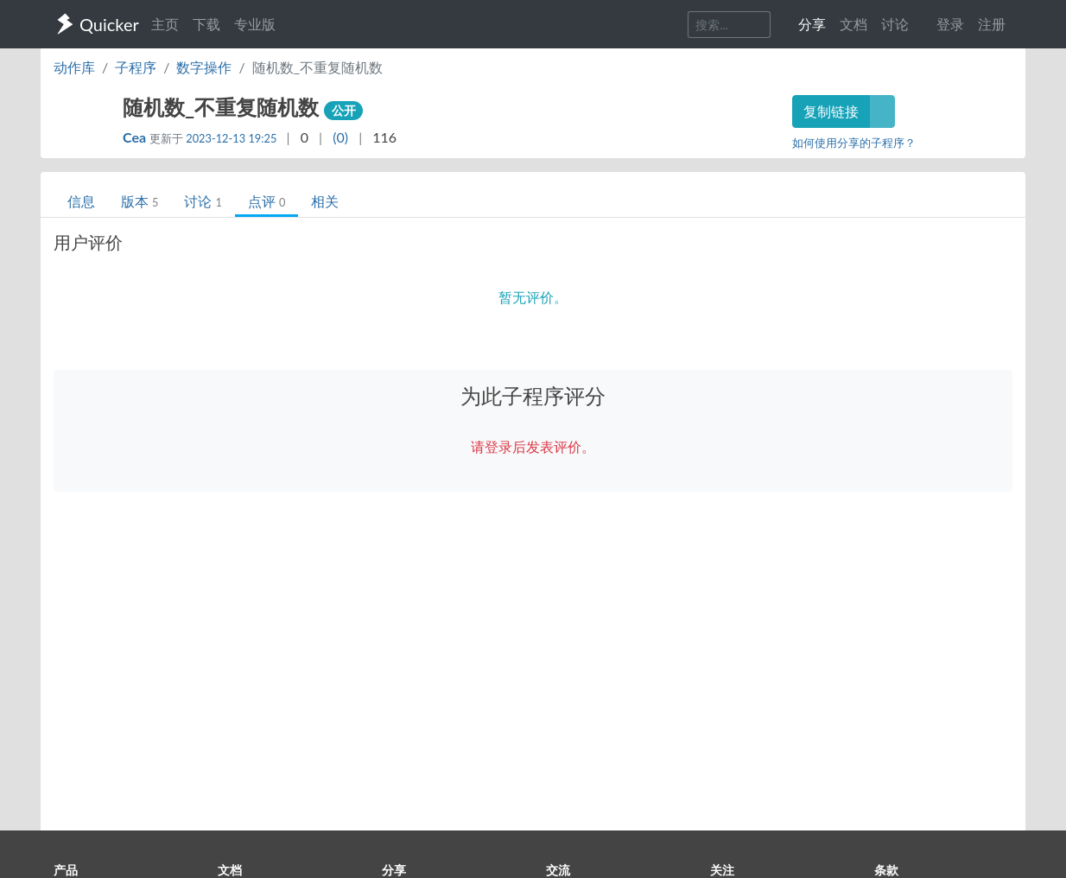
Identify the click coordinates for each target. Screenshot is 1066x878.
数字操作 (204, 67)
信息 (81, 201)
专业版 (255, 24)
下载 (206, 24)
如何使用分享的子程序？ (854, 143)
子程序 (135, 67)
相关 (325, 201)
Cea (136, 137)
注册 (992, 24)
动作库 (74, 67)
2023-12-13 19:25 (231, 138)
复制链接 (831, 111)
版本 (139, 201)
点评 (266, 201)
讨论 (202, 201)
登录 (950, 24)
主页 (165, 24)
